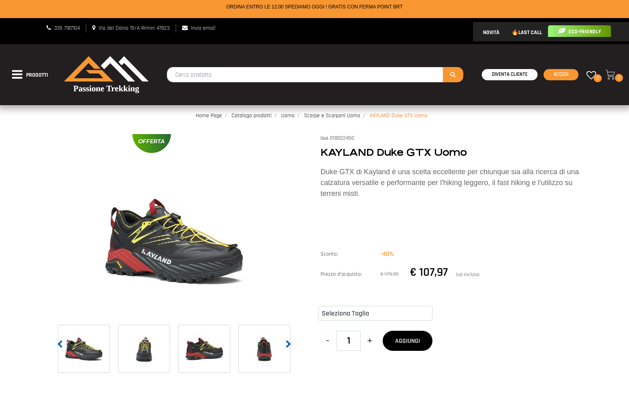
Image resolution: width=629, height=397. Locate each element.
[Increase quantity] (370, 341)
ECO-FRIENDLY (579, 31)
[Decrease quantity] (328, 341)
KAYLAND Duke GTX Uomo (399, 115)
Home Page (209, 115)
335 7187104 (67, 28)
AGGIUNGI (407, 341)
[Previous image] (60, 344)
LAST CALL (530, 32)
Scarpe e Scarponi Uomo (332, 115)
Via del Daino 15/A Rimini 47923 (134, 28)
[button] (453, 74)
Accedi (561, 74)
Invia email (203, 28)
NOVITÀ (491, 32)
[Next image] (288, 344)
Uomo (287, 115)
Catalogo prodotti (251, 115)
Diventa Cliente (510, 74)
